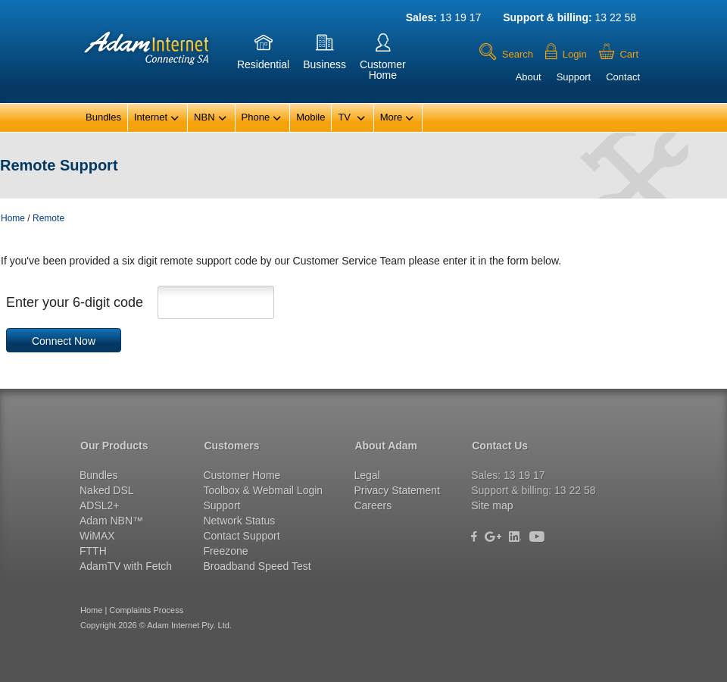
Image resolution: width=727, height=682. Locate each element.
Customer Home (241, 475)
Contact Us (500, 446)
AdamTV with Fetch (126, 566)
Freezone (225, 551)
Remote (48, 218)
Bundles (103, 117)
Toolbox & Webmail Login (263, 490)
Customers (231, 446)
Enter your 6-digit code (74, 302)
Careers (373, 505)
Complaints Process (146, 610)
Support (574, 77)
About (528, 77)
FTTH (93, 551)
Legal (366, 475)
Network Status (239, 521)
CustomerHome (383, 59)
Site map (492, 505)
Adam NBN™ (111, 521)
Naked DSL (107, 490)
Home (13, 218)
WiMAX (97, 536)
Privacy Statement (397, 490)
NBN (210, 118)
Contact (623, 77)
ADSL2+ (100, 505)
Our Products (114, 446)
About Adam (385, 446)
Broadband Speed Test (256, 566)
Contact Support (241, 536)
